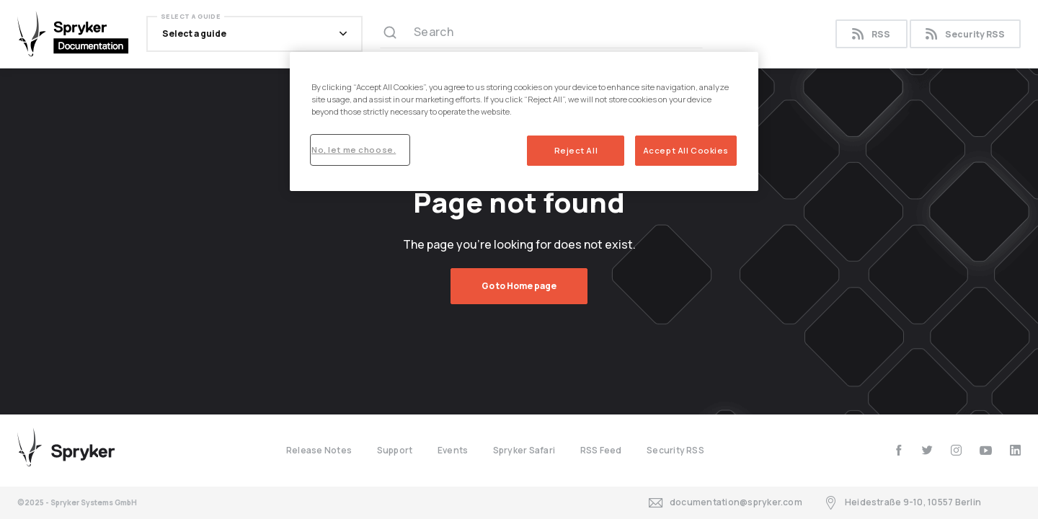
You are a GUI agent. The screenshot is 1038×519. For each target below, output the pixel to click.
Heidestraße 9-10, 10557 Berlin (902, 503)
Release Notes (319, 450)
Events (453, 450)
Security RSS (965, 34)
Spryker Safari (524, 450)
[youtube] (986, 450)
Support (395, 450)
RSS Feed (601, 450)
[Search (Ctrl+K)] (541, 33)
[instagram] (956, 450)
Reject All (576, 150)
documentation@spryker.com (725, 503)
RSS (871, 34)
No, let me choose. (353, 149)
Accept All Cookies (686, 150)
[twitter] (927, 450)
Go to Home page (519, 286)
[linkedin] (1015, 450)
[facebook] (898, 450)
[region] (524, 121)
